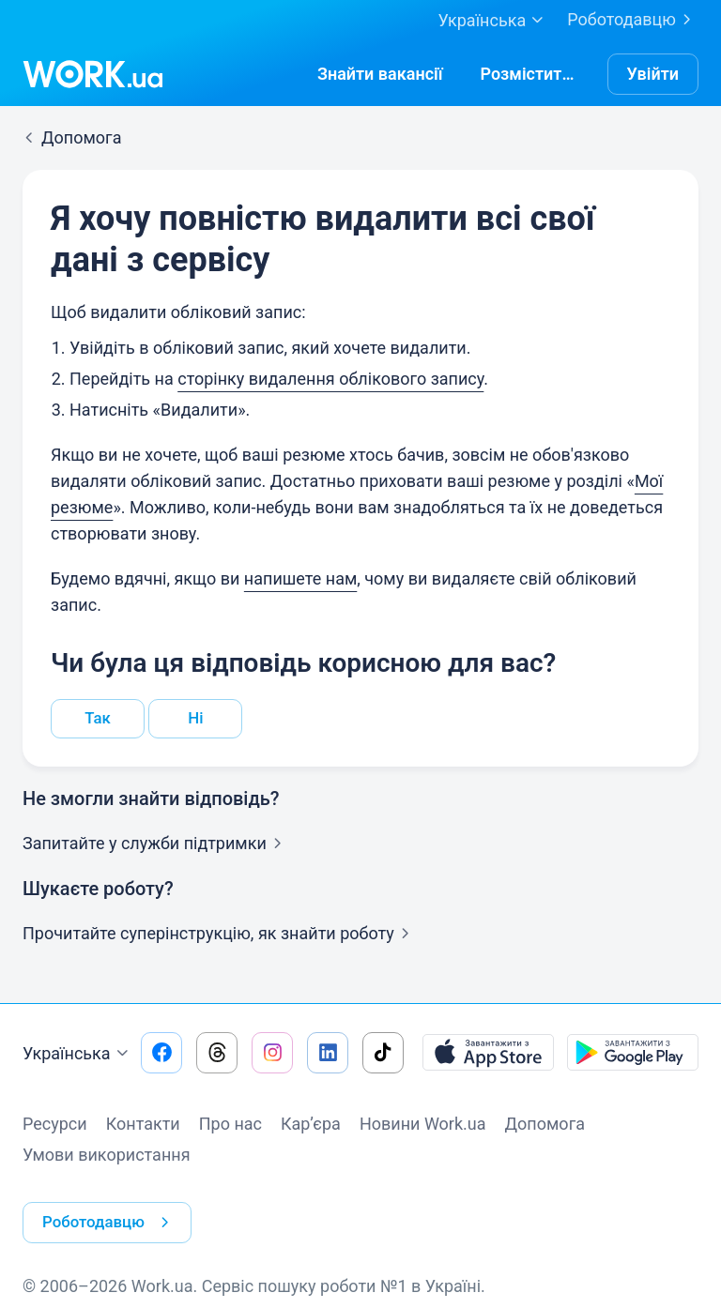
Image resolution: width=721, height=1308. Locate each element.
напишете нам (300, 578)
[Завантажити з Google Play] (632, 1054)
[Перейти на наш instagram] (272, 1054)
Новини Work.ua (423, 1125)
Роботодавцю (632, 20)
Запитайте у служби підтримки (156, 845)
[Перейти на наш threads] (217, 1054)
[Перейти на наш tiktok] (383, 1054)
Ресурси (55, 1125)
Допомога (545, 1125)
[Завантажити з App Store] (488, 1054)
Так (98, 719)
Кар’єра (311, 1125)
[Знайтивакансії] (380, 74)
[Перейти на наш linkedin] (327, 1054)
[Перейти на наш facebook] (161, 1054)
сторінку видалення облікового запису (330, 378)
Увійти (653, 74)
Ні (196, 719)
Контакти (143, 1125)
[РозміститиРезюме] (530, 74)
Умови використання (107, 1156)
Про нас (230, 1125)
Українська (78, 1055)
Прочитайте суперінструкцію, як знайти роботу (220, 935)
